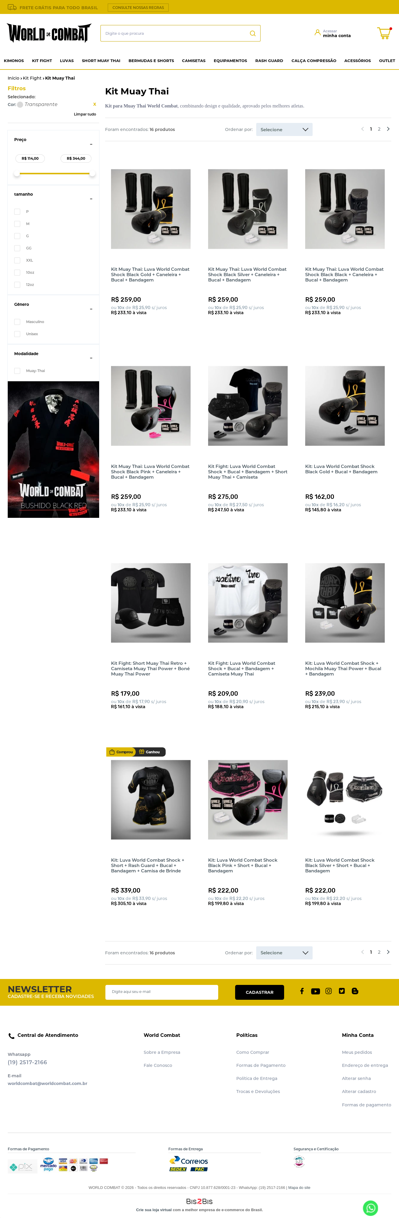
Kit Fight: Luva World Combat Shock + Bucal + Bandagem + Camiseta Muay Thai (241, 668)
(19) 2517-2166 (27, 1062)
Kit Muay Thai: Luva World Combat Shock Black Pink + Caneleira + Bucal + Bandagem (150, 472)
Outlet (387, 60)
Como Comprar (252, 1052)
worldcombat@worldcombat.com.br (47, 1083)
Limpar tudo (85, 114)
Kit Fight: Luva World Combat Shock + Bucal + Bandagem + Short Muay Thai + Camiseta (247, 472)
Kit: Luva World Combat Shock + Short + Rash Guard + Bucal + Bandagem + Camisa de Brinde (147, 865)
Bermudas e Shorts (151, 60)
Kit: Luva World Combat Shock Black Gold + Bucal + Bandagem (341, 469)
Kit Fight (42, 60)
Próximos (387, 129)
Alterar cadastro (359, 1091)
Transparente (20, 104)
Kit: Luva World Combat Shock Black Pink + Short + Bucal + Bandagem (243, 865)
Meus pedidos (357, 1052)
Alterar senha (356, 1078)
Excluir (94, 104)
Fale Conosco (158, 1065)
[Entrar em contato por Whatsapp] (370, 1208)
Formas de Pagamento (261, 1065)
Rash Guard (269, 60)
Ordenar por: (239, 129)
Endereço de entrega (365, 1065)
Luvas (67, 60)
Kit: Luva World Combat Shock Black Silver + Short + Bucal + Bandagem (340, 865)
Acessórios (357, 60)
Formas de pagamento (366, 1104)
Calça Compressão (314, 60)
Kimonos (14, 60)
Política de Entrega (256, 1078)
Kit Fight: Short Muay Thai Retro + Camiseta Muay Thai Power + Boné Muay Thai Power (150, 668)
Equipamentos (230, 60)
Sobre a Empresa (162, 1052)
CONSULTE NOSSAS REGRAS (138, 7)
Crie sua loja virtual (154, 1210)
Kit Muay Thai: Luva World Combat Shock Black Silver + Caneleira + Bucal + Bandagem (247, 274)
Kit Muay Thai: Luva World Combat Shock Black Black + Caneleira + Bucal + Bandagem (344, 274)
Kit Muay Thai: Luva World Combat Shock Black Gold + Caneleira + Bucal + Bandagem (150, 274)
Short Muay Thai (101, 60)
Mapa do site (299, 1187)
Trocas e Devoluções (258, 1091)
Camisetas (193, 60)
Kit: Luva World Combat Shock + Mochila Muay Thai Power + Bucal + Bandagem (343, 668)
